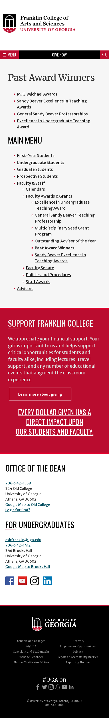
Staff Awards (38, 281)
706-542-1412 (18, 545)
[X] (44, 687)
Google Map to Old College (27, 504)
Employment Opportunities (78, 646)
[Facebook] (37, 687)
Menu (9, 55)
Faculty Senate (40, 267)
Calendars (35, 189)
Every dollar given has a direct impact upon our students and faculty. (54, 422)
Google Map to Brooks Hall (27, 566)
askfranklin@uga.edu (23, 540)
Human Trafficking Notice (31, 662)
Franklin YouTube (22, 580)
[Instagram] (51, 687)
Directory (77, 641)
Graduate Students (35, 169)
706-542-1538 (18, 483)
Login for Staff (17, 510)
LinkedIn (48, 580)
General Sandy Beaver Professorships (52, 114)
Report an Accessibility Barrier (77, 657)
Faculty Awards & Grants (49, 196)
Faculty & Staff (31, 183)
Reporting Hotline (78, 662)
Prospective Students (37, 176)
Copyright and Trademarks (31, 651)
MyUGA (31, 646)
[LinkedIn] (71, 687)
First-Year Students (35, 155)
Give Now (59, 55)
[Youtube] (64, 687)
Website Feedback (31, 657)
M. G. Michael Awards (37, 94)
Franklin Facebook (9, 580)
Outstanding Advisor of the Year (65, 241)
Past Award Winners (55, 247)
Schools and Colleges (31, 641)
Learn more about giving (40, 394)
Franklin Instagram (34, 580)
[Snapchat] (58, 687)
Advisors (25, 288)
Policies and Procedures (48, 274)
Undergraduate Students (40, 162)
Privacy (78, 651)
